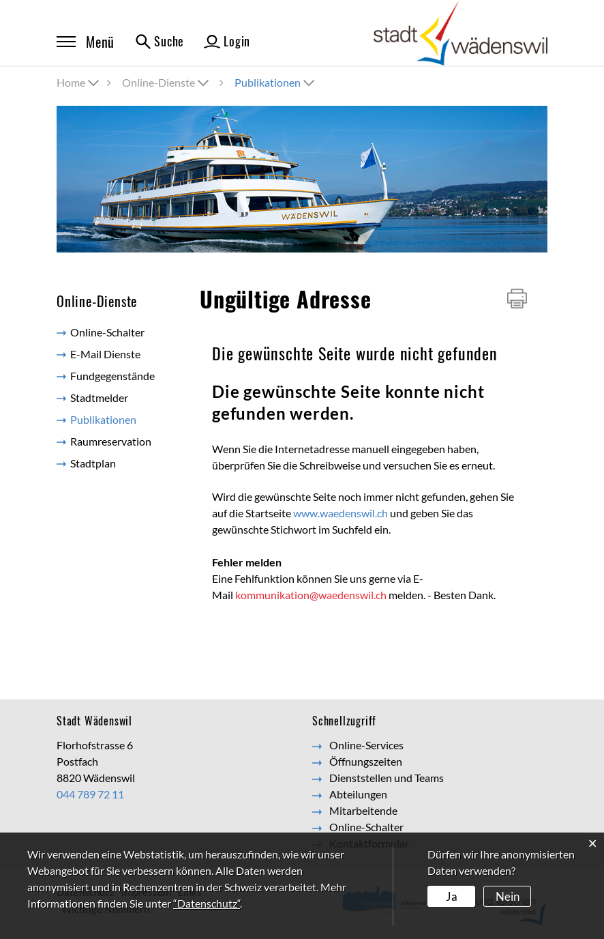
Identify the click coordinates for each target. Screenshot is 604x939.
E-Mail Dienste (105, 353)
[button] (166, 82)
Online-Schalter (107, 332)
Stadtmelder (99, 397)
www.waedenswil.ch (340, 512)
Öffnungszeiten (365, 761)
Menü (86, 41)
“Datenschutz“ (206, 903)
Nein (506, 895)
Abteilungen (358, 794)
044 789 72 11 (90, 794)
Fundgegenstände (112, 375)
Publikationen (119, 418)
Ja (452, 895)
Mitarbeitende (363, 810)
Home (71, 82)
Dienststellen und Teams (386, 777)
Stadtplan (93, 463)
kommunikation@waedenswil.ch (311, 594)
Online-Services (366, 744)
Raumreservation (110, 441)
